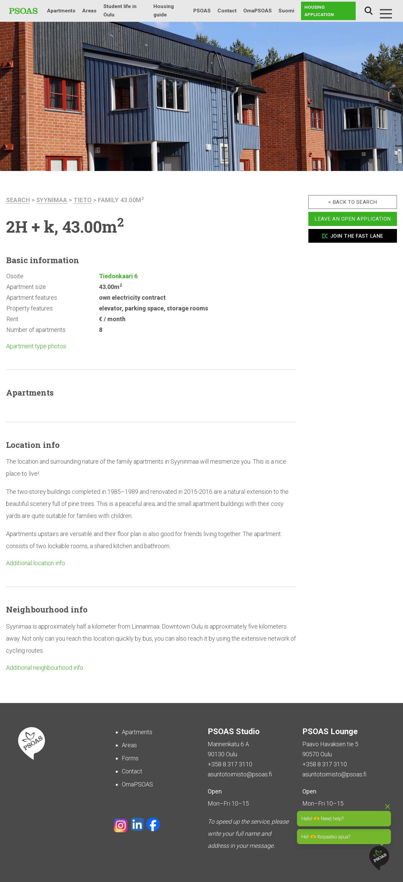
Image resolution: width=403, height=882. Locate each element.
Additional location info (35, 563)
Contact (227, 11)
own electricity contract (132, 297)
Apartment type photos (36, 346)
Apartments (61, 11)
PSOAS (202, 11)
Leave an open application (352, 219)
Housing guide (163, 10)
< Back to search (352, 202)
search (18, 199)
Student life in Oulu (120, 10)
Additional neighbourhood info (44, 667)
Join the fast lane (356, 236)
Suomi (286, 11)
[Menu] (386, 14)
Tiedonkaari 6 (118, 276)
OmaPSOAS (257, 11)
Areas (89, 11)
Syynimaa (51, 199)
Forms (130, 758)
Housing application (319, 10)
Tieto (82, 199)
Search (368, 10)
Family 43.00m (121, 199)
